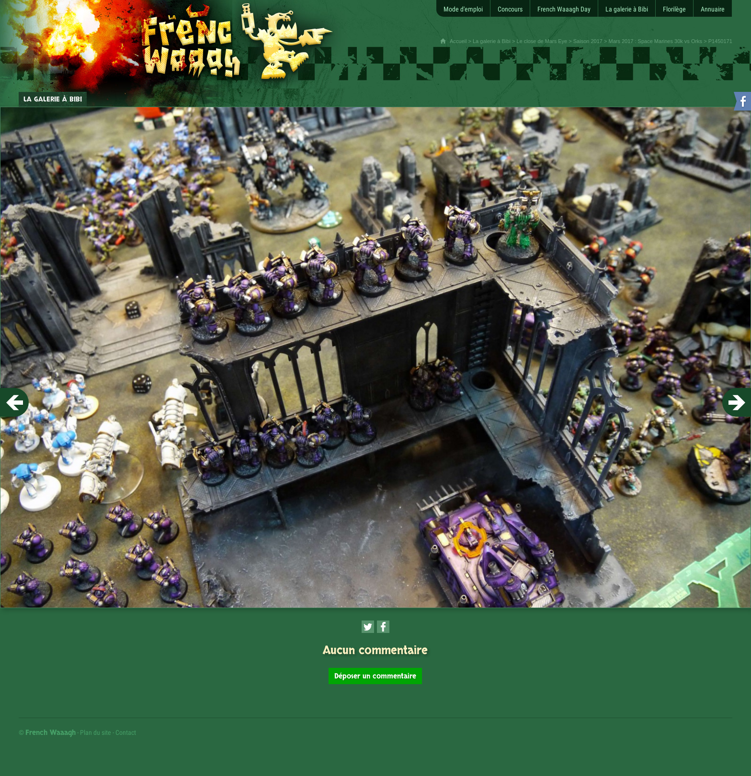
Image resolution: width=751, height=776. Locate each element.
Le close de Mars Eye (541, 41)
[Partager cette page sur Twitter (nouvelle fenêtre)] (368, 627)
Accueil (458, 41)
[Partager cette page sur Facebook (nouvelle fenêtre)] (383, 627)
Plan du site (95, 732)
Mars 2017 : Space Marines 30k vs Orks (655, 41)
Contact (125, 732)
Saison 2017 (588, 41)
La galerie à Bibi (492, 41)
